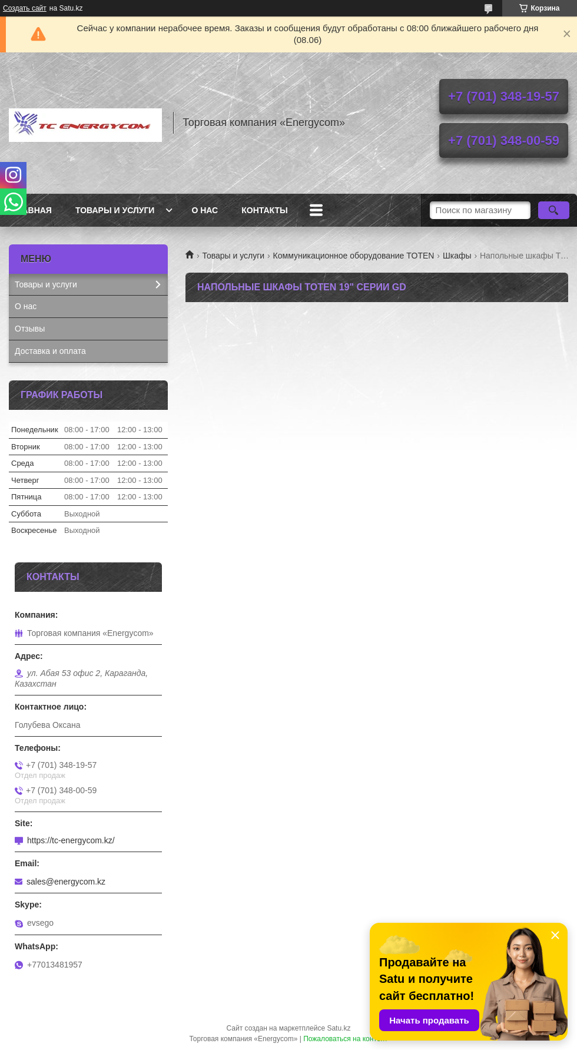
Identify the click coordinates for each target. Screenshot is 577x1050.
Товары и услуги (115, 210)
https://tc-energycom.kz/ (71, 840)
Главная (32, 210)
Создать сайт (25, 8)
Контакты (264, 210)
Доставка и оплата (50, 351)
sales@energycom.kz (65, 881)
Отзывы (30, 328)
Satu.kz (338, 1028)
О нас (204, 210)
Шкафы (457, 255)
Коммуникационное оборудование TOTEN (354, 255)
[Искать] (553, 210)
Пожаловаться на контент (345, 1039)
